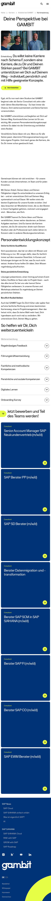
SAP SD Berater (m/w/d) (20, 524)
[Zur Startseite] (16, 865)
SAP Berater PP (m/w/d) (20, 477)
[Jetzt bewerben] (24, 69)
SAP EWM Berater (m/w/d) (22, 756)
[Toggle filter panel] (3, 414)
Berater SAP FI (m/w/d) (20, 663)
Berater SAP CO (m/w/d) (21, 710)
